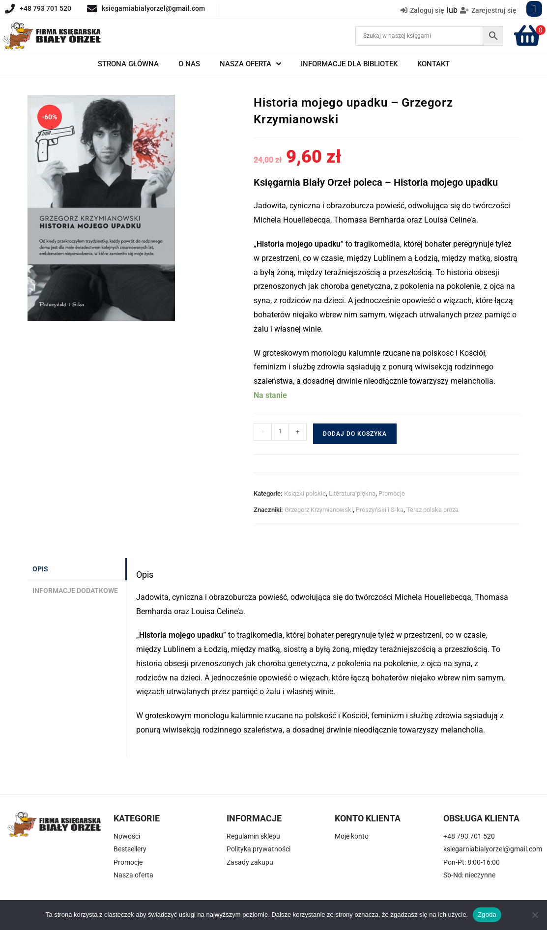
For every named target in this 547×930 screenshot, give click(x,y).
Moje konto (352, 836)
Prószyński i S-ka (379, 509)
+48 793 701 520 (45, 8)
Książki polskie (305, 493)
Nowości (127, 836)
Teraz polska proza (432, 509)
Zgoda (487, 914)
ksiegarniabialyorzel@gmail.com (153, 8)
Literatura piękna (352, 493)
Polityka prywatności (258, 849)
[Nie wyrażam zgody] (535, 915)
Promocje (391, 493)
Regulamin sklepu (253, 836)
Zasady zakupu (250, 862)
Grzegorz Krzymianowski (319, 509)
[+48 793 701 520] (10, 9)
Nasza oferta (133, 875)
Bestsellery (130, 849)
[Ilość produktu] (280, 432)
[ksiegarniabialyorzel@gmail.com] (92, 9)
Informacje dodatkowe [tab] (75, 591)
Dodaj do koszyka (355, 433)
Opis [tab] (40, 569)
